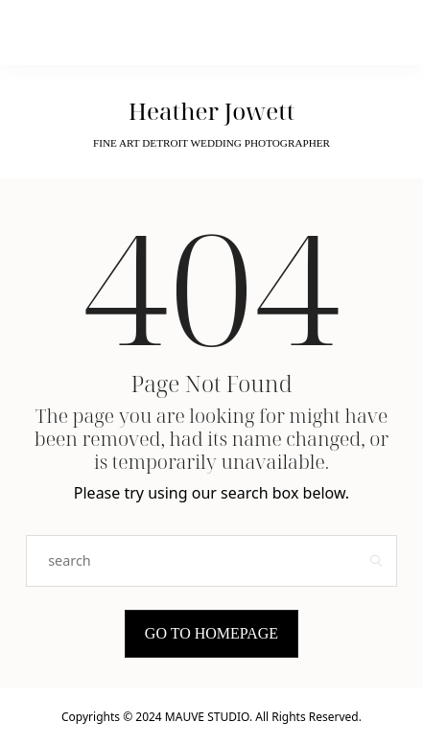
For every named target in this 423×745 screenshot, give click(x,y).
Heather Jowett (212, 111)
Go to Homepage (211, 633)
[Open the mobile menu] (370, 33)
